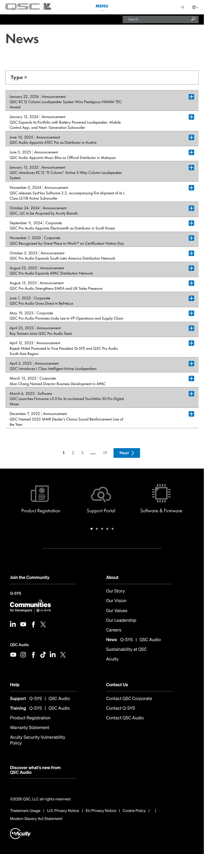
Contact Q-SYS (120, 708)
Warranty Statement (29, 727)
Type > (19, 77)
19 (104, 453)
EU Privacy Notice (101, 810)
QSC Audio (19, 644)
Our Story (115, 591)
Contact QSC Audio (125, 718)
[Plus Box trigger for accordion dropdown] (191, 97)
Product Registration (30, 718)
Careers (113, 630)
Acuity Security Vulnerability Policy (37, 740)
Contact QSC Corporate (129, 698)
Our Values (116, 610)
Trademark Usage (25, 810)
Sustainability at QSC (126, 649)
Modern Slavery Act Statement (36, 818)
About (112, 577)
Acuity (112, 659)
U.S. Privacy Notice (63, 810)
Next (124, 453)
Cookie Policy (134, 810)
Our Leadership (121, 620)
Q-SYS (15, 594)
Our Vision (116, 601)
